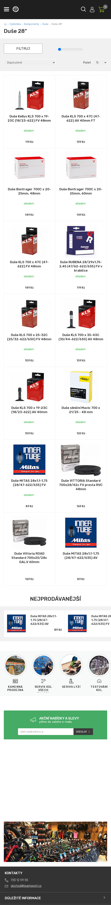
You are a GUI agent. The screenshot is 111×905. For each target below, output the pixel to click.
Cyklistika (15, 24)
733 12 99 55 (19, 880)
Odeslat (81, 731)
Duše (45, 24)
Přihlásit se (92, 8)
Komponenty (31, 24)
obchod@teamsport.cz (26, 886)
